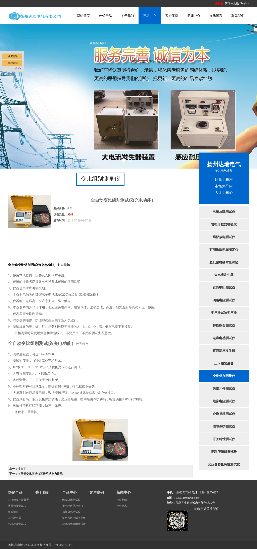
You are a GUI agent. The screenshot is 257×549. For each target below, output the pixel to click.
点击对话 (170, 80)
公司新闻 (121, 499)
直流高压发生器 (224, 350)
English (244, 3)
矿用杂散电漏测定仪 (223, 249)
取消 (145, 80)
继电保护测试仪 (224, 426)
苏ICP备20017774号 (61, 544)
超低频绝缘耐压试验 (223, 262)
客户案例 (171, 15)
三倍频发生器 (224, 363)
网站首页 (83, 15)
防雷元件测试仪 (224, 388)
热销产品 (105, 15)
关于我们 (127, 15)
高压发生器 (14, 517)
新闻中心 (193, 15)
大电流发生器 (224, 275)
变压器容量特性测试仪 (224, 464)
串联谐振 (13, 511)
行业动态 (121, 505)
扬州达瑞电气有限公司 (22, 544)
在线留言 (215, 15)
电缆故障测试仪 (224, 211)
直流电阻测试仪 (224, 287)
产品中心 (149, 15)
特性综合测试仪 (224, 325)
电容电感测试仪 (224, 338)
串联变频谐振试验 (224, 451)
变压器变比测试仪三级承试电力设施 (40, 473)
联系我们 (238, 15)
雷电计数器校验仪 (224, 224)
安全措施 (39, 265)
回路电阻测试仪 (224, 300)
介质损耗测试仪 (224, 414)
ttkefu (18, 68)
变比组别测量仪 (224, 376)
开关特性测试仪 (224, 439)
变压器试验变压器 (224, 312)
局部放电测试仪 (224, 237)
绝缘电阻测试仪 (224, 401)
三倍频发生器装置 (18, 499)
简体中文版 (232, 3)
